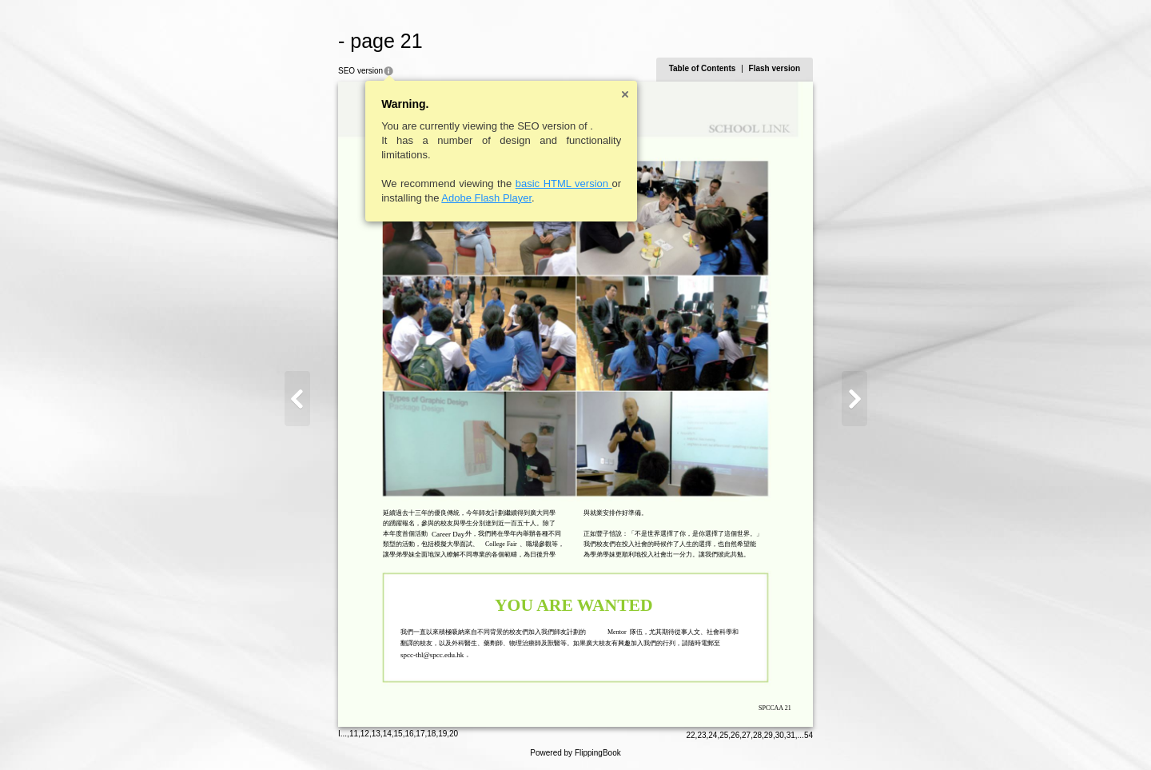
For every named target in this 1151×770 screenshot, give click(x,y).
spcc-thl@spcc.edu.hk (432, 655)
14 (387, 733)
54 (808, 735)
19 (442, 733)
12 (364, 733)
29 (768, 735)
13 (376, 733)
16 (408, 733)
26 (735, 735)
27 (746, 735)
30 (779, 735)
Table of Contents (702, 68)
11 (353, 733)
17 (420, 733)
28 (757, 735)
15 (398, 733)
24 (712, 735)
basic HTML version (564, 184)
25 (723, 735)
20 (453, 733)
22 (690, 735)
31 (791, 735)
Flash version (774, 68)
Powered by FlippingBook (575, 752)
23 (701, 735)
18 (431, 733)
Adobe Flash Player (486, 198)
